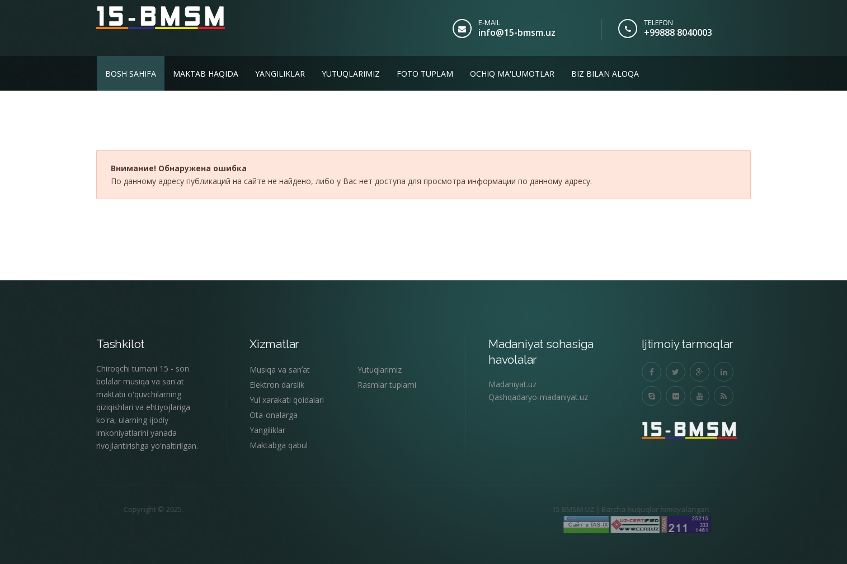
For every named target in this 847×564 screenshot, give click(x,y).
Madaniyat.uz (512, 384)
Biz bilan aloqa (605, 73)
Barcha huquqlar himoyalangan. (634, 509)
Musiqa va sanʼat (280, 369)
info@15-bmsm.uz (517, 32)
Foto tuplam (425, 73)
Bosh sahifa (130, 73)
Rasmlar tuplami (386, 384)
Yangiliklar (280, 73)
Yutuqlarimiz (351, 73)
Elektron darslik (277, 384)
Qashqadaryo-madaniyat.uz (538, 397)
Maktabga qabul (279, 445)
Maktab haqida (205, 73)
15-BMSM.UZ (551, 509)
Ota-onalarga (274, 415)
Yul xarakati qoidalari (287, 399)
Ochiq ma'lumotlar (512, 73)
